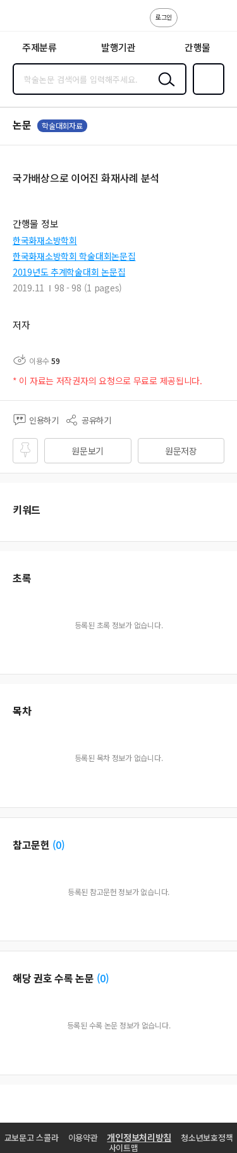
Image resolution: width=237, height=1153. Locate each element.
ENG (217, 24)
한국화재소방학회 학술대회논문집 (74, 256)
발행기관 (118, 47)
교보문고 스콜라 (31, 1138)
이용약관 (83, 1138)
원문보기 (87, 450)
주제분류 (39, 47)
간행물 (197, 47)
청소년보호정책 (207, 1138)
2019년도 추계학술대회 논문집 (69, 271)
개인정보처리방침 (139, 1137)
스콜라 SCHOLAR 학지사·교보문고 (38, 19)
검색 (163, 89)
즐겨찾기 (206, 93)
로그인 (163, 16)
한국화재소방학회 (45, 240)
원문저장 (181, 450)
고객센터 (191, 24)
